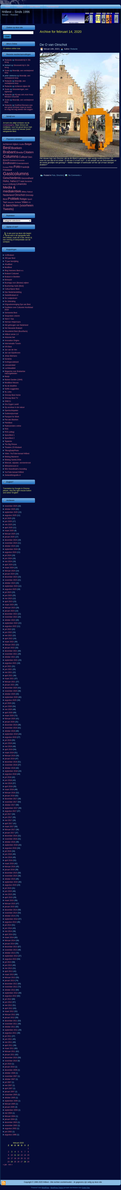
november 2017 (11, 802)
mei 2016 (8, 857)
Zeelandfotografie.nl (13, 475)
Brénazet (8, 280)
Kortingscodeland (12, 362)
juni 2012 (8, 1002)
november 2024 (11, 543)
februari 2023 (10, 608)
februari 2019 (10, 756)
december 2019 (11, 725)
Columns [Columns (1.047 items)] (11, 156)
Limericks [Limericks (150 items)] (21, 184)
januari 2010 (10, 1067)
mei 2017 (8, 820)
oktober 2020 (10, 694)
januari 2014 (10, 944)
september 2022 (11, 623)
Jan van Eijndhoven (12, 353)
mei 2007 (8, 1085)
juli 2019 (8, 740)
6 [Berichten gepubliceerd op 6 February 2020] (21, 1152)
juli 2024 (8, 555)
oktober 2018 (10, 768)
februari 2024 (10, 571)
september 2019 (11, 734)
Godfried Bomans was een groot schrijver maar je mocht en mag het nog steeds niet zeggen (19, 107)
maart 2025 (9, 531)
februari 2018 (10, 793)
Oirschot (59, 175)
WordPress (45, 1187)
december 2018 (11, 762)
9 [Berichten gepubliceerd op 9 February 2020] (8, 1155)
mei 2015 (8, 894)
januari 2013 (10, 980)
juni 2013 (8, 965)
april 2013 (9, 971)
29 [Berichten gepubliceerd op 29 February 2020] (28, 1162)
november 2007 (11, 1076)
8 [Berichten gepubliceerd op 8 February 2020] (28, 1152)
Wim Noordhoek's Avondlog (16, 469)
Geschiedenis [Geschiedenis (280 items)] (12, 178)
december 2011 (11, 1021)
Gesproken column (12, 316)
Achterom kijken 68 (22, 86)
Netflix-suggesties (12, 389)
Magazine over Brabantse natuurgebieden (15, 372)
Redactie (8, 60)
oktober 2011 (10, 1027)
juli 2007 (8, 1082)
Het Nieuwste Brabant (13, 328)
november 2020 (11, 691)
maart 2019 (9, 753)
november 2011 (11, 1024)
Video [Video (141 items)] (25, 202)
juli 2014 (8, 925)
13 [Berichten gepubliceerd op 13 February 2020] (22, 1155)
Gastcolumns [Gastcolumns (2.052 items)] (16, 173)
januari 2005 (10, 1107)
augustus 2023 (11, 589)
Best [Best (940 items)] (7, 148)
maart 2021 (9, 679)
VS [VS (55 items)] (29, 202)
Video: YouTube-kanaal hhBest (17, 453)
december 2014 (11, 910)
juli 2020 (8, 703)
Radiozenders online (13, 426)
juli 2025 (8, 518)
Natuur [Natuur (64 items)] (30, 192)
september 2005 (11, 1101)
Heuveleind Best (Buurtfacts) (16, 331)
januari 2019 (10, 759)
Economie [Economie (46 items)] (20, 160)
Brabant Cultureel (12, 273)
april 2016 (9, 860)
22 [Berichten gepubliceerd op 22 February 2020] (28, 1158)
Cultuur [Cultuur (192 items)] (23, 156)
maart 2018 (9, 789)
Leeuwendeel (10, 365)
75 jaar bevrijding (11, 261)
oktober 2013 (10, 953)
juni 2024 (8, 558)
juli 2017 (8, 814)
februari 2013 (10, 977)
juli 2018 (8, 777)
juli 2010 (8, 1064)
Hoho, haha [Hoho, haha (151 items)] (9, 181)
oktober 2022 (10, 620)
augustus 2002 (11, 1128)
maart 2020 (9, 716)
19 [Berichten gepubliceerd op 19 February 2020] (18, 1158)
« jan (5, 1165)
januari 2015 (10, 907)
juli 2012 (8, 999)
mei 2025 (8, 525)
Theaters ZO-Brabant (13, 447)
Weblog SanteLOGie (13, 460)
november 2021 (11, 654)
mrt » (10, 1165)
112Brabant (9, 255)
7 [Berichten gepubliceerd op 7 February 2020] (24, 1152)
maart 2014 (9, 937)
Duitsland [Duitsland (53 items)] (13, 160)
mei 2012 (8, 1005)
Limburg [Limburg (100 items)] (12, 184)
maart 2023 (9, 605)
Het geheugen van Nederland (16, 325)
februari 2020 (10, 719)
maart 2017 (9, 826)
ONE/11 (8, 401)
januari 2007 (10, 1092)
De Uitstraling (10, 301)
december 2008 (11, 1070)
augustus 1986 (11, 1135)
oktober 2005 (10, 1098)
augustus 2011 (11, 1033)
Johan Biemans (11, 356)
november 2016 (11, 839)
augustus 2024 (11, 552)
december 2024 (11, 540)
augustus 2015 (11, 885)
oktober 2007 (10, 1079)
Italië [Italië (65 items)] (22, 181)
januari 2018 (10, 796)
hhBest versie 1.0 (12, 334)
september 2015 (11, 882)
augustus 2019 (11, 737)
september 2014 (11, 919)
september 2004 (11, 1110)
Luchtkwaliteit (10, 368)
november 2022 (11, 617)
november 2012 (11, 987)
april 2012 (9, 1008)
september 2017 (11, 808)
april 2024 (9, 565)
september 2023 (11, 586)
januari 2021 (10, 685)
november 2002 (11, 1125)
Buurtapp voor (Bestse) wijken (17, 283)
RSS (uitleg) (9, 432)
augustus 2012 (11, 996)
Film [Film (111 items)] (11, 167)
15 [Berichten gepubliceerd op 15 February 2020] (28, 1155)
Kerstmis (8, 359)
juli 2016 (8, 851)
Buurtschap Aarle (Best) (14, 286)
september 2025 (11, 512)
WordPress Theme (56, 1187)
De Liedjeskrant (11, 298)
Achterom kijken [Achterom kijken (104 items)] (11, 144)
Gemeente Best (11, 313)
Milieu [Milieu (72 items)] (24, 192)
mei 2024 (8, 561)
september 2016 (11, 845)
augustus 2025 (11, 515)
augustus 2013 (11, 959)
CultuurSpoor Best (12, 289)
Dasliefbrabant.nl (11, 295)
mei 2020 (8, 709)
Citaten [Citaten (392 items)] (29, 152)
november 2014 (11, 913)
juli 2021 (8, 666)
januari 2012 (10, 1018)
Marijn (7, 376)
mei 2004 (8, 1113)
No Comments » (75, 175)
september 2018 (11, 771)
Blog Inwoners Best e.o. (14, 270)
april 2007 (9, 1088)
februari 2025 (10, 534)
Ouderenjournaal (11, 413)
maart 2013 (9, 974)
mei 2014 (8, 931)
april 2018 (9, 786)
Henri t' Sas (9, 319)
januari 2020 (10, 722)
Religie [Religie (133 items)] (23, 199)
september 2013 (11, 956)
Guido (7, 71)
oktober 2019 (10, 731)
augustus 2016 (11, 848)
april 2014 (9, 934)
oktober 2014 (10, 916)
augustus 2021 (11, 663)
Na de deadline (11, 386)
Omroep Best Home (13, 395)
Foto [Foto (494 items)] (17, 167)
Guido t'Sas (86, 1187)
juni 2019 (8, 743)
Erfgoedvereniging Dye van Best (18, 304)
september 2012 (11, 993)
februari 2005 (10, 1104)
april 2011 (9, 1045)
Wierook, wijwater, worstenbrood (18, 463)
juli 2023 (8, 592)
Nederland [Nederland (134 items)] (8, 195)
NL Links (8, 392)
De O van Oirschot (53, 45)
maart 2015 (9, 900)
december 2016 (11, 836)
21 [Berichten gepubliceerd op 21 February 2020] (25, 1158)
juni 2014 (8, 928)
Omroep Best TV (11, 398)
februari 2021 (10, 682)
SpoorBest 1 (10, 435)
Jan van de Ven (11, 350)
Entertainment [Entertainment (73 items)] (22, 163)
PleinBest (8, 423)
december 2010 (11, 1058)
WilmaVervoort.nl (11, 466)
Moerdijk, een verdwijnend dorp (17, 77)
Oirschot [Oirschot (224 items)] (19, 194)
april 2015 (9, 897)
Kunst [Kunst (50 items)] (5, 184)
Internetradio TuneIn (13, 343)
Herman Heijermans (13, 322)
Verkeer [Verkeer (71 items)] (17, 202)
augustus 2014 (11, 922)
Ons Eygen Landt (12, 404)
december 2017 (11, 799)
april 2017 (9, 823)
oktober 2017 (10, 805)
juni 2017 (8, 817)
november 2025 (11, 506)
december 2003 (11, 1122)
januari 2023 (10, 611)
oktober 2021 (10, 657)
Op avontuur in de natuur (15, 407)
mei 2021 (8, 672)
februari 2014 (10, 940)
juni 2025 (8, 521)
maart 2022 (9, 642)
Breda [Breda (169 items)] (19, 152)
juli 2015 (8, 888)
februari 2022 (10, 645)
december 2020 (11, 688)
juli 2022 (8, 629)
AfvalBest (8, 264)
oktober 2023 (10, 583)
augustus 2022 (11, 626)
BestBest (8, 267)
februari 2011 (10, 1051)
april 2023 (9, 601)
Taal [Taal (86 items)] (5, 202)
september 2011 (11, 1030)
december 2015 (11, 873)
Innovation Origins (12, 340)
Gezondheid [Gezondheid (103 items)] (27, 178)
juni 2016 (8, 854)
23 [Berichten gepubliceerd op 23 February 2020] (8, 1162)
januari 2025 (10, 537)
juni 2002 (8, 1132)
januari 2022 (10, 648)
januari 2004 (10, 1119)
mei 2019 (8, 746)
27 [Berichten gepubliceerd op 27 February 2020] (22, 1162)
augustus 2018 (11, 774)
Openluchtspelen (11, 410)
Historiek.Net (10, 337)
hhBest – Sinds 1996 (16, 11)
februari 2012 (10, 1014)
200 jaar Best (10, 258)
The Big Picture (11, 444)
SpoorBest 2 (10, 438)
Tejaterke (8, 441)
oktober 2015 (10, 879)
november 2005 (11, 1095)
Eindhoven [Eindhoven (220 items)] (9, 163)
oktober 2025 (10, 509)
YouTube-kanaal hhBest (14, 472)
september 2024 (11, 549)
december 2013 (11, 947)
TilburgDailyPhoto (12, 450)
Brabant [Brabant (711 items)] (9, 152)
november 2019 (11, 728)
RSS (6, 429)
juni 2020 (8, 706)
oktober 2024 (10, 546)
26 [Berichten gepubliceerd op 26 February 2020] (18, 1162)
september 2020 (11, 697)
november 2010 (11, 1061)
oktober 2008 (10, 1073)
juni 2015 (8, 891)
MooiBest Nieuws (12, 383)
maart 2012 (9, 1011)
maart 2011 (9, 1048)
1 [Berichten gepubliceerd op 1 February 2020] (28, 1148)
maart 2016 (9, 864)
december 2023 (11, 577)
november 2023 (11, 580)
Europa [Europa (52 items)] (5, 167)
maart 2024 (9, 568)
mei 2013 (8, 968)
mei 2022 (8, 635)
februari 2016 (10, 867)
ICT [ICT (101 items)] (18, 181)
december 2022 (11, 614)
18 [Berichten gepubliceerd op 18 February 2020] (15, 1158)
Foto (53, 175)
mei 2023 (8, 598)
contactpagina (8, 125)
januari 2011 (10, 1055)
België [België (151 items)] (28, 144)
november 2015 (11, 876)
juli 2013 (8, 962)
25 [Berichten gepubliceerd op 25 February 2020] (15, 1162)
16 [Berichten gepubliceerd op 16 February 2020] (8, 1158)
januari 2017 (10, 833)
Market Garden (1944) (13, 380)
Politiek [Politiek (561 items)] (13, 199)
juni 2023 (8, 595)
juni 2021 (8, 669)
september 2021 (11, 660)
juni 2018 (8, 780)
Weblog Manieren (12, 457)
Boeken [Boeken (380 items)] (16, 148)
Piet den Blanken (11, 420)
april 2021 (9, 675)
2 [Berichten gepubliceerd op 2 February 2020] (8, 1152)
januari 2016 (10, 870)
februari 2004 (10, 1116)
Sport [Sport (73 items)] (29, 199)
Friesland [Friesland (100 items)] (7, 170)
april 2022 (9, 638)
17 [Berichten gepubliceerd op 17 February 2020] (12, 1158)
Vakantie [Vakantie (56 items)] (10, 202)
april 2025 (9, 528)
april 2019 (9, 749)
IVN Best (8, 347)
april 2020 (9, 713)
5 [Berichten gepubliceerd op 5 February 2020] (18, 1152)
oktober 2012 (10, 990)
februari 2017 (10, 829)
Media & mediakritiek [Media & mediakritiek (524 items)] (12, 189)
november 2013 (11, 950)
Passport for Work (12, 417)
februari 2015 (10, 904)
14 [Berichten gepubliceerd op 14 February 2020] (25, 1155)
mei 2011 (8, 1042)
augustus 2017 (11, 811)
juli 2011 (8, 1036)
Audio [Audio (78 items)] (21, 144)
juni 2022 (8, 632)
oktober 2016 (10, 842)
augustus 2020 (11, 700)
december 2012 (11, 984)
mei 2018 (8, 783)
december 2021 (11, 651)
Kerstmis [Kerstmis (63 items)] (28, 181)
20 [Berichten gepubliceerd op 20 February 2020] (22, 1158)
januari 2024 (10, 574)
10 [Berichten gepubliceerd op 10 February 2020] (12, 1155)
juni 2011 (8, 1039)
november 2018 (11, 765)
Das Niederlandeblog (13, 292)
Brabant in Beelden (12, 277)
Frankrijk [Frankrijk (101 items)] (25, 167)
